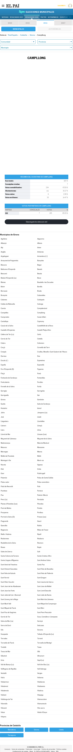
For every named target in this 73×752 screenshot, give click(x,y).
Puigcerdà (4, 521)
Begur (39, 265)
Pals (38, 486)
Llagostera (4, 421)
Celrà (39, 334)
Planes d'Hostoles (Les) (9, 504)
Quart (39, 521)
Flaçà (3, 373)
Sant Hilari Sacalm (7, 582)
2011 (45, 23)
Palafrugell (41, 473)
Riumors (40, 543)
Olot (2, 469)
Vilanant (4, 708)
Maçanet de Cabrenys (8, 439)
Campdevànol (42, 308)
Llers (2, 430)
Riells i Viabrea (6, 534)
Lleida (61, 730)
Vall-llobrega (41, 669)
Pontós (39, 508)
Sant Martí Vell (6, 604)
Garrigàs (4, 391)
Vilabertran (5, 682)
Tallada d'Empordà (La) (45, 634)
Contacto (7, 749)
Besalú (39, 269)
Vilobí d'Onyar (42, 712)
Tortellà (3, 647)
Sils (2, 630)
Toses (39, 647)
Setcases (40, 625)
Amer (39, 247)
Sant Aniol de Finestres (9, 565)
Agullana (4, 239)
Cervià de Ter (5, 339)
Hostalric (4, 408)
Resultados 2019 (31, 17)
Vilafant (3, 695)
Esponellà (40, 365)
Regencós (4, 530)
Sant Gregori (41, 578)
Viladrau (40, 691)
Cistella (39, 339)
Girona (3, 400)
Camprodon (5, 317)
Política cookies (61, 749)
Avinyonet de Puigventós (9, 261)
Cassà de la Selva (7, 326)
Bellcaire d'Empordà (8, 269)
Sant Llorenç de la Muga (9, 599)
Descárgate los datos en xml (36, 222)
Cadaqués (40, 300)
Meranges (4, 452)
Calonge (40, 304)
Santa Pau (41, 565)
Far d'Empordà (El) (7, 369)
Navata (3, 465)
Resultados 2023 (16, 17)
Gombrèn (40, 400)
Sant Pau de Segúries (8, 612)
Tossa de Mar (5, 651)
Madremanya (5, 443)
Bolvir (3, 287)
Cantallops (4, 321)
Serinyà (40, 621)
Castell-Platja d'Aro (44, 330)
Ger (38, 395)
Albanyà (3, 243)
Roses (3, 547)
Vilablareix (41, 682)
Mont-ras (40, 460)
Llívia (39, 430)
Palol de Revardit (7, 486)
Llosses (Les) (42, 434)
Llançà (39, 426)
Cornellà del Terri (43, 347)
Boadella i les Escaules (45, 282)
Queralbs (4, 526)
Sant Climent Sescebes (9, 569)
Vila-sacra (41, 708)
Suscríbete (61, 6)
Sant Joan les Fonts (8, 591)
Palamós (4, 478)
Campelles (4, 313)
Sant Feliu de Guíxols (8, 573)
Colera (3, 343)
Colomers (40, 343)
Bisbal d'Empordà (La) (8, 278)
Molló (39, 456)
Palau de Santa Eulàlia (45, 478)
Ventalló (3, 673)
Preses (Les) (41, 517)
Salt (38, 552)
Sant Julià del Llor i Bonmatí (11, 595)
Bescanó (4, 274)
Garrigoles (41, 391)
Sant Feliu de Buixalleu (45, 569)
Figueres (40, 369)
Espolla (3, 365)
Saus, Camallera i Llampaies (47, 617)
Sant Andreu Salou (44, 560)
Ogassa (40, 465)
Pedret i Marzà (42, 495)
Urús (2, 660)
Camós (3, 308)
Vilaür (3, 712)
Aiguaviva (40, 239)
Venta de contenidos (18, 749)
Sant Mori (40, 608)
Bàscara (4, 265)
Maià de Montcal (43, 443)
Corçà (3, 347)
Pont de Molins (6, 508)
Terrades (4, 638)
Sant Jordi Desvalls (44, 591)
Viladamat (4, 686)
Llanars (3, 426)
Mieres (39, 452)
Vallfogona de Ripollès (8, 669)
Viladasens (41, 686)
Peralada (40, 499)
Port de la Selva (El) (8, 517)
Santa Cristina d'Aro (44, 556)
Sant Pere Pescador (44, 612)
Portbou (40, 512)
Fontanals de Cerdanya (9, 378)
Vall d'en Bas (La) (43, 665)
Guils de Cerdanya (43, 404)
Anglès (3, 252)
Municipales (18, 29)
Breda (39, 291)
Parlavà (40, 491)
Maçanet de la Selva (44, 439)
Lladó (39, 417)
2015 (28, 23)
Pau (2, 495)
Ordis (39, 469)
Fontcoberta (5, 382)
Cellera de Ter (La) (7, 334)
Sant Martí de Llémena (45, 599)
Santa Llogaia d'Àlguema (9, 560)
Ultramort (40, 656)
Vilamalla (4, 704)
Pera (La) (4, 499)
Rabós (39, 526)
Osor (2, 473)
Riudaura (40, 539)
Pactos (43, 17)
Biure (39, 278)
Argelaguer (5, 256)
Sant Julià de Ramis (44, 595)
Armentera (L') (42, 256)
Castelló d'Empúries (8, 330)
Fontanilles (41, 378)
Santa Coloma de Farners (10, 556)
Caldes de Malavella (8, 304)
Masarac (4, 447)
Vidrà (3, 678)
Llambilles (41, 421)
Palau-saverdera (43, 482)
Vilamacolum (42, 699)
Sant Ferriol (5, 578)
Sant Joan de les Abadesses (11, 586)
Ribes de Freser (42, 530)
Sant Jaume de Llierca (45, 582)
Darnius (3, 356)
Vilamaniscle (41, 704)
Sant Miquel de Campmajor (47, 604)
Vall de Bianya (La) (7, 665)
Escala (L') (4, 360)
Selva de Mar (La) (7, 621)
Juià (2, 417)
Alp (2, 247)
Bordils (39, 287)
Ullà (38, 651)
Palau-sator (5, 482)
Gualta (3, 404)
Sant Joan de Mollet (44, 586)
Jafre (3, 413)
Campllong (41, 313)
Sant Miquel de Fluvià (8, 608)
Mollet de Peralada (7, 456)
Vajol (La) (40, 660)
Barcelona (12, 730)
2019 (10, 23)
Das (38, 356)
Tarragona (12, 735)
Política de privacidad (48, 749)
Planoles (40, 504)
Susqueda (4, 634)
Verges (39, 673)
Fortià (39, 386)
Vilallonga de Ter (7, 699)
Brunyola (4, 295)
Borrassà (4, 291)
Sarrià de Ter (5, 617)
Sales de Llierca (6, 552)
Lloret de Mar (5, 434)
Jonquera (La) (42, 413)
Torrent (40, 638)
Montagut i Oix (6, 460)
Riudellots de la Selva (8, 543)
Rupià (39, 547)
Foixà (39, 373)
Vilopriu (3, 717)
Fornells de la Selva (7, 386)
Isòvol (39, 408)
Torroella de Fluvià (7, 643)
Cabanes (4, 300)
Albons (39, 243)
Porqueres (4, 512)
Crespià (3, 352)
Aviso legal (37, 749)
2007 (63, 23)
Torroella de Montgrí (44, 643)
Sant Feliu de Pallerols (45, 573)
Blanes (3, 282)
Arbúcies (40, 252)
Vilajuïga (40, 695)
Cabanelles (41, 295)
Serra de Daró (6, 625)
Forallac (40, 382)
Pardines (4, 491)
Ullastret (4, 656)
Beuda (39, 274)
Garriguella (5, 395)
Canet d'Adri (41, 317)
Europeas (64, 17)
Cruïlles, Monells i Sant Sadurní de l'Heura (52, 352)
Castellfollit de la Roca (45, 326)
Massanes (40, 447)
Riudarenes (5, 539)
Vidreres (40, 678)
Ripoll (39, 534)
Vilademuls (5, 691)
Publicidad (29, 749)
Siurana (40, 630)
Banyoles (40, 261)
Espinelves (41, 360)
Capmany (40, 321)
